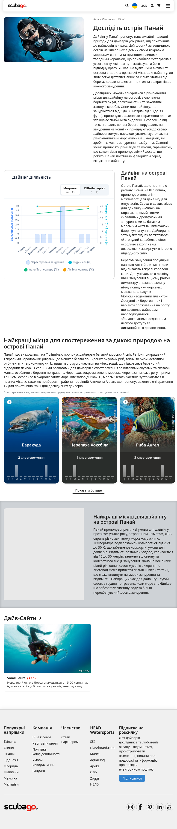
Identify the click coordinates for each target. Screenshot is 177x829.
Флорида (11, 766)
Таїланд (10, 741)
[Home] (17, 5)
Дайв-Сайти (22, 618)
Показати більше (88, 490)
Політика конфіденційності (46, 751)
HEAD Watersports (102, 730)
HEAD (94, 784)
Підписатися (132, 778)
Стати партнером (70, 739)
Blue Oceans (41, 737)
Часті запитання (45, 743)
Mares (95, 753)
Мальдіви (11, 784)
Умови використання (43, 762)
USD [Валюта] (144, 5)
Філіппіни (108, 19)
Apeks (94, 766)
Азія (96, 19)
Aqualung (97, 760)
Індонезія (11, 760)
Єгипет (9, 748)
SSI (92, 741)
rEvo (93, 772)
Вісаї (121, 19)
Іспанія (9, 753)
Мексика (10, 778)
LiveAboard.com (102, 748)
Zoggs (94, 778)
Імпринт (38, 770)
